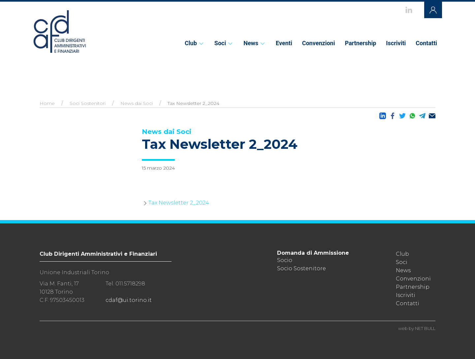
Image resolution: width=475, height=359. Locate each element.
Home (47, 103)
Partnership (360, 43)
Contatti (426, 43)
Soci (224, 43)
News (254, 43)
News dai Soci (136, 103)
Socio (284, 260)
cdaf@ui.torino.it (129, 300)
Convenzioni (318, 43)
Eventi (284, 43)
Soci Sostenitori (88, 103)
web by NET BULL (416, 328)
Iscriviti (396, 43)
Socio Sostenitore (301, 268)
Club (195, 43)
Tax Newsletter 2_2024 (178, 203)
